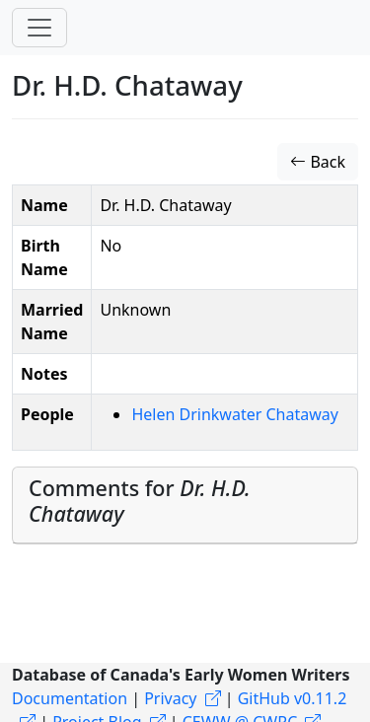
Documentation (69, 698)
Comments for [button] (140, 500)
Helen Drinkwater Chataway (234, 414)
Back (317, 162)
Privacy (170, 698)
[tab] (185, 505)
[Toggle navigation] (39, 27)
